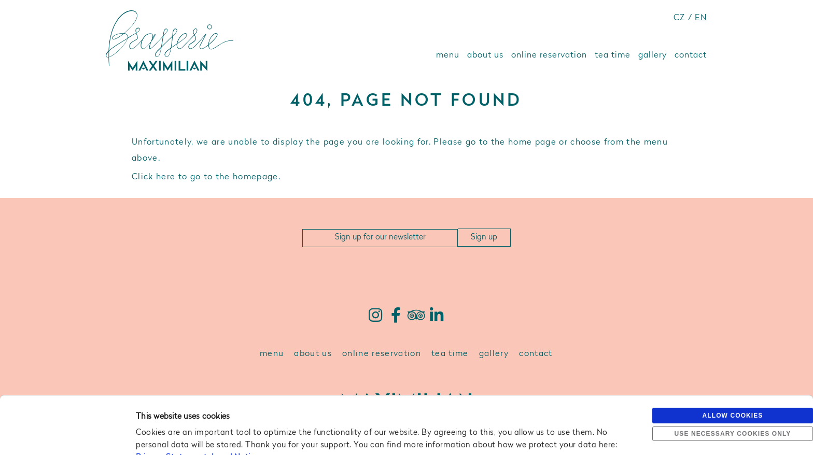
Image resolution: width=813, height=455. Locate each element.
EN (701, 18)
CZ (679, 18)
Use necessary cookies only (733, 379)
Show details (158, 434)
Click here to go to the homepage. (206, 177)
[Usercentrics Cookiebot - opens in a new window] (67, 435)
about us (485, 55)
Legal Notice (235, 403)
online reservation (549, 55)
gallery (652, 55)
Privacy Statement (171, 403)
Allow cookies (733, 361)
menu (447, 55)
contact (691, 55)
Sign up (484, 237)
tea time (612, 55)
